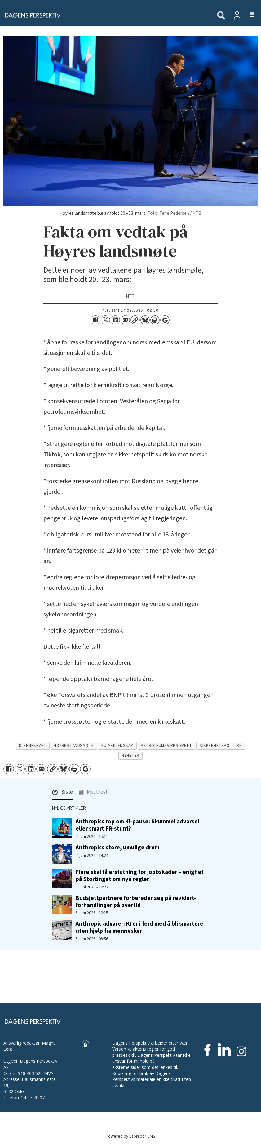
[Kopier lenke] (135, 320)
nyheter (130, 755)
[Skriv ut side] (155, 320)
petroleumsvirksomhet (166, 745)
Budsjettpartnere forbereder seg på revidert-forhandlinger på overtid (136, 902)
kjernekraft (32, 745)
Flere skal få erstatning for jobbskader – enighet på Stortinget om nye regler (140, 876)
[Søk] (221, 16)
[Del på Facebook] (95, 320)
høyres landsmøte (74, 745)
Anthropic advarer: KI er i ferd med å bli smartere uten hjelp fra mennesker (139, 927)
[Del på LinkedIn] (115, 320)
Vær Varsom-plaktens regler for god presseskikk (150, 1049)
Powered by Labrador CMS (130, 1136)
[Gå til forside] (105, 15)
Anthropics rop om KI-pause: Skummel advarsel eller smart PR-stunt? (137, 825)
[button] (62, 794)
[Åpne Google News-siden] (165, 320)
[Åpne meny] (248, 15)
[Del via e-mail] (125, 320)
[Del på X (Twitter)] (105, 320)
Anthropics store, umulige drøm (117, 847)
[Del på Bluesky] (145, 320)
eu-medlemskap (117, 745)
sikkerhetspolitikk (221, 745)
